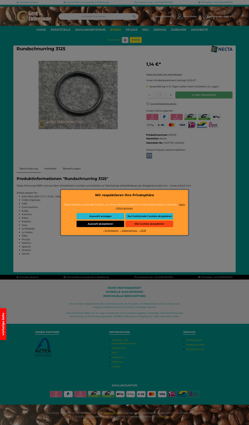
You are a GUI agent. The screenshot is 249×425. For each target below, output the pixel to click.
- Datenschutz (129, 230)
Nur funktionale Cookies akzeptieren (150, 216)
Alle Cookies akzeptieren (149, 223)
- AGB (142, 230)
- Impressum (111, 230)
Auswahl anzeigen (100, 216)
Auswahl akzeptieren (100, 223)
